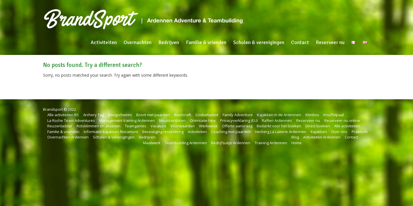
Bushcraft (182, 114)
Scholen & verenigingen (258, 42)
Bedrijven (168, 42)
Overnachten (137, 42)
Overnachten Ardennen (68, 137)
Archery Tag (93, 114)
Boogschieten (120, 114)
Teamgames (135, 125)
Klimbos (312, 114)
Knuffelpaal (334, 114)
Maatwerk (152, 142)
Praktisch (360, 131)
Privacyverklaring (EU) (239, 120)
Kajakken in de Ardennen (279, 114)
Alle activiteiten (347, 125)
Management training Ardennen (127, 120)
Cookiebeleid (206, 114)
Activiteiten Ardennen (321, 137)
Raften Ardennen (277, 120)
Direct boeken (317, 125)
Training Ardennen (271, 142)
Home (296, 142)
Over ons (339, 131)
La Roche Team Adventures (71, 120)
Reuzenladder (59, 125)
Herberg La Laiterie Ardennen (280, 131)
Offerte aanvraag (237, 125)
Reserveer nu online (342, 120)
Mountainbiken (172, 120)
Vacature (158, 125)
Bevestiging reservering (163, 131)
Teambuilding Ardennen (186, 142)
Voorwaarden (183, 125)
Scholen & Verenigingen (114, 137)
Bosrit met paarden (153, 114)
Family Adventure (238, 114)
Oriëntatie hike (203, 120)
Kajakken (319, 131)
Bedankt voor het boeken (279, 125)
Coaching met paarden (231, 131)
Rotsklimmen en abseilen (98, 125)
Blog (295, 137)
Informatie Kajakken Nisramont (111, 131)
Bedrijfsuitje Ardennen (230, 142)
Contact (300, 42)
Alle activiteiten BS (63, 114)
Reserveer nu (330, 42)
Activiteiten (104, 42)
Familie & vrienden (206, 42)
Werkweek (208, 125)
